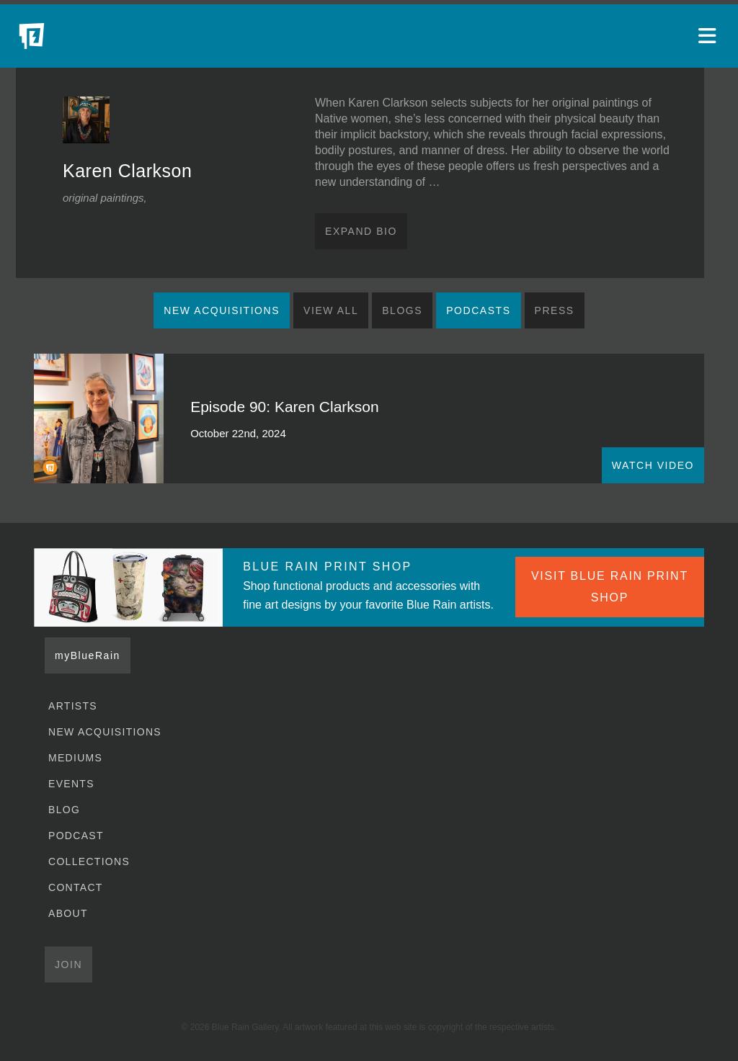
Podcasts (478, 310)
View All (330, 310)
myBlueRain (87, 655)
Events (71, 783)
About (68, 913)
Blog (64, 809)
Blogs (402, 310)
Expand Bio (361, 231)
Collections (89, 861)
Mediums (75, 758)
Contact (75, 887)
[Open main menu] (709, 36)
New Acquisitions (222, 310)
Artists (72, 706)
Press (554, 310)
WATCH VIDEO (653, 465)
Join (68, 964)
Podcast (76, 835)
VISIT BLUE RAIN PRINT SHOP (609, 587)
